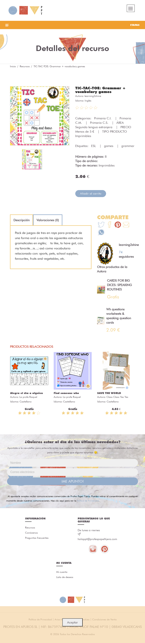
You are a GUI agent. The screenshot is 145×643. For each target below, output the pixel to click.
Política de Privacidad (88, 500)
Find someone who (66, 393)
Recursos (25, 66)
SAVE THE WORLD (109, 393)
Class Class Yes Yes (117, 396)
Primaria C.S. (99, 123)
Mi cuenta (61, 571)
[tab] (21, 220)
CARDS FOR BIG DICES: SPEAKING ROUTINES (119, 285)
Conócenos (31, 532)
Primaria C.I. (103, 118)
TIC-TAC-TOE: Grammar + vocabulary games (100, 90)
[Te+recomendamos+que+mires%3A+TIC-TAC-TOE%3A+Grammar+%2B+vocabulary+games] (109, 225)
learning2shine (92, 95)
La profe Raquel (28, 396)
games (109, 146)
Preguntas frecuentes (37, 537)
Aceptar (72, 622)
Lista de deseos (64, 577)
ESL (94, 146)
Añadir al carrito (90, 193)
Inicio (13, 66)
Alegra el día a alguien (26, 393)
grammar (127, 146)
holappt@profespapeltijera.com (97, 539)
